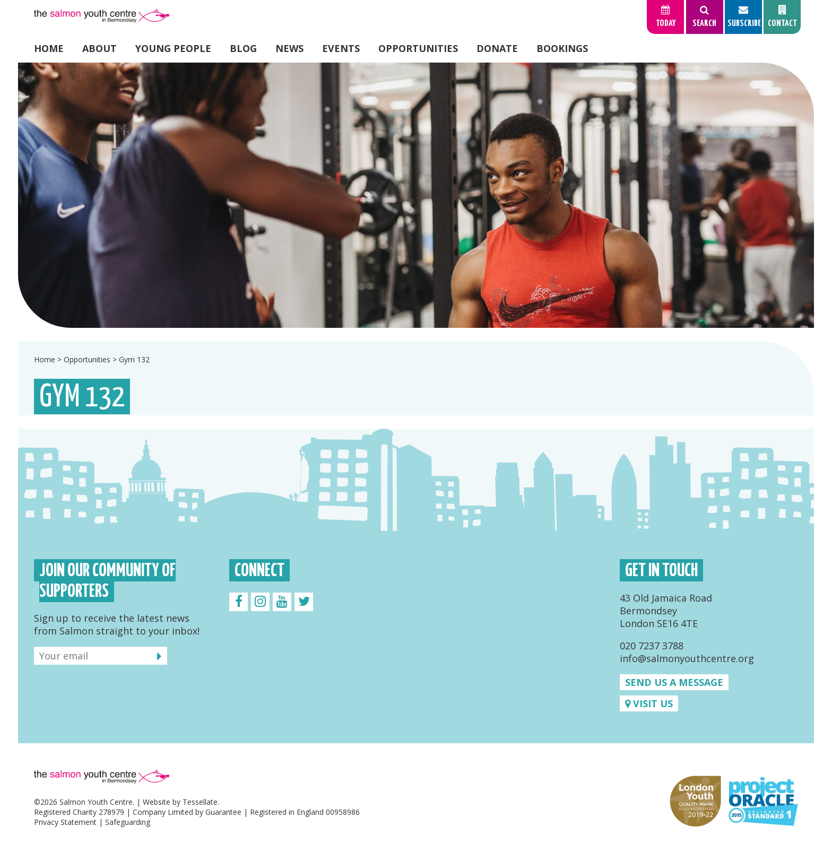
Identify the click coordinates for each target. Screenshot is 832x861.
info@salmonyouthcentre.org (687, 658)
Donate (497, 48)
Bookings (562, 48)
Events (341, 48)
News (289, 48)
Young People (173, 48)
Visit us (649, 703)
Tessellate (200, 802)
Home (49, 48)
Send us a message (674, 682)
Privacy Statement (65, 822)
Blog (243, 48)
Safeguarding (127, 822)
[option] (416, 195)
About (99, 48)
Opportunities (418, 48)
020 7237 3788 (651, 645)
